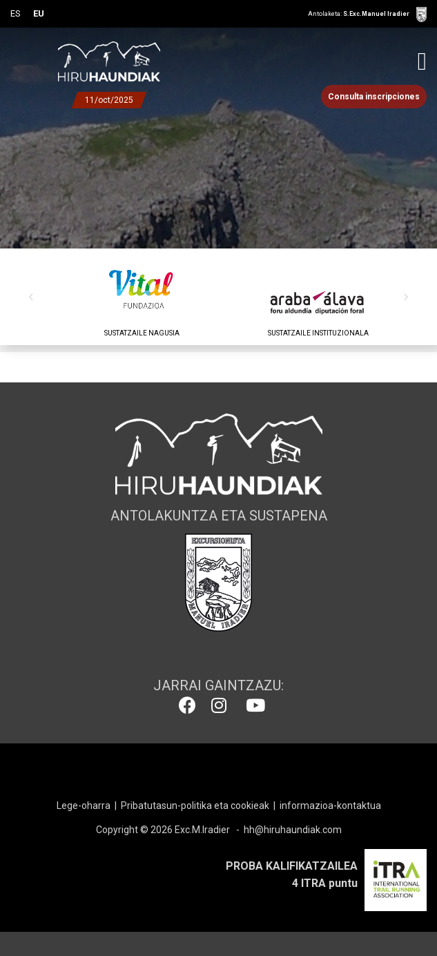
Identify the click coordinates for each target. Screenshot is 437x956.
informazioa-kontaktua (330, 805)
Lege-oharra (83, 805)
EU (38, 13)
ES (15, 13)
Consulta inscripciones (374, 96)
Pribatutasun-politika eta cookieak (195, 805)
